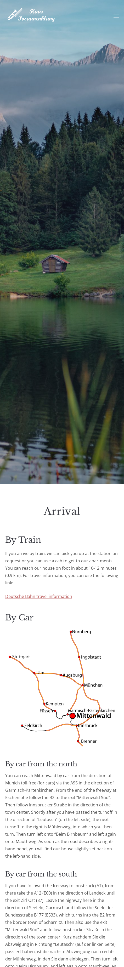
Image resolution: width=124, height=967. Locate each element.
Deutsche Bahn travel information (38, 596)
